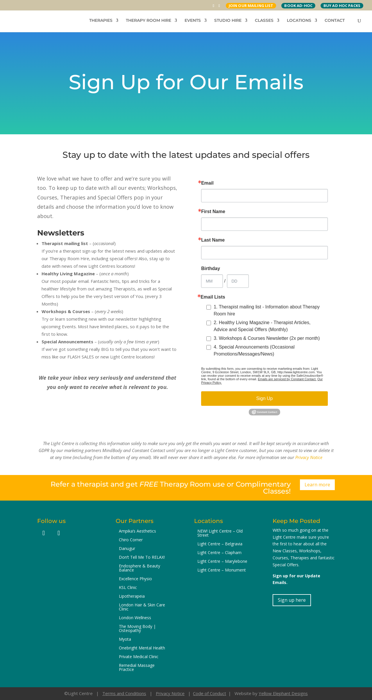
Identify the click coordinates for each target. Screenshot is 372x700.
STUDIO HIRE (228, 20)
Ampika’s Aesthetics (137, 531)
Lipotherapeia (132, 596)
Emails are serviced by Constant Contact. (287, 379)
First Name (213, 211)
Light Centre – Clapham (219, 553)
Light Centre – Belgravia (219, 544)
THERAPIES (100, 20)
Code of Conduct (209, 693)
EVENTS (193, 20)
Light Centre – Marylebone (222, 561)
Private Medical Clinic (138, 657)
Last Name (213, 240)
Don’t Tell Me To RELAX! (142, 557)
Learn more (317, 484)
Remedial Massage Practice (137, 667)
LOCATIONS (299, 20)
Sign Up (264, 398)
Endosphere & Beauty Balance (139, 568)
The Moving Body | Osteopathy (137, 628)
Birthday (210, 268)
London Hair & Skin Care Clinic (142, 607)
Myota (125, 639)
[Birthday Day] (238, 281)
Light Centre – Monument (221, 570)
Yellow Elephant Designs (283, 693)
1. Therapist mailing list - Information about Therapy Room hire (267, 310)
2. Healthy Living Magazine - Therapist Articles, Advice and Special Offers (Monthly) (262, 326)
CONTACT (335, 20)
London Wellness (135, 618)
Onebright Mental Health (142, 648)
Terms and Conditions (124, 693)
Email (207, 183)
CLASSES (264, 20)
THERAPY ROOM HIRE (148, 20)
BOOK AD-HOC (298, 5)
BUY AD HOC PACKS (341, 5)
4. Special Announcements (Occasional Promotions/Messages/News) (254, 350)
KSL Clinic (128, 587)
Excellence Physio (135, 579)
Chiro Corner (131, 540)
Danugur (127, 549)
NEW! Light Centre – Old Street (220, 533)
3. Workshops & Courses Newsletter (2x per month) (267, 338)
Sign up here (292, 600)
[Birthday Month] (212, 281)
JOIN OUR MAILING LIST (251, 5)
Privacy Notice (308, 457)
